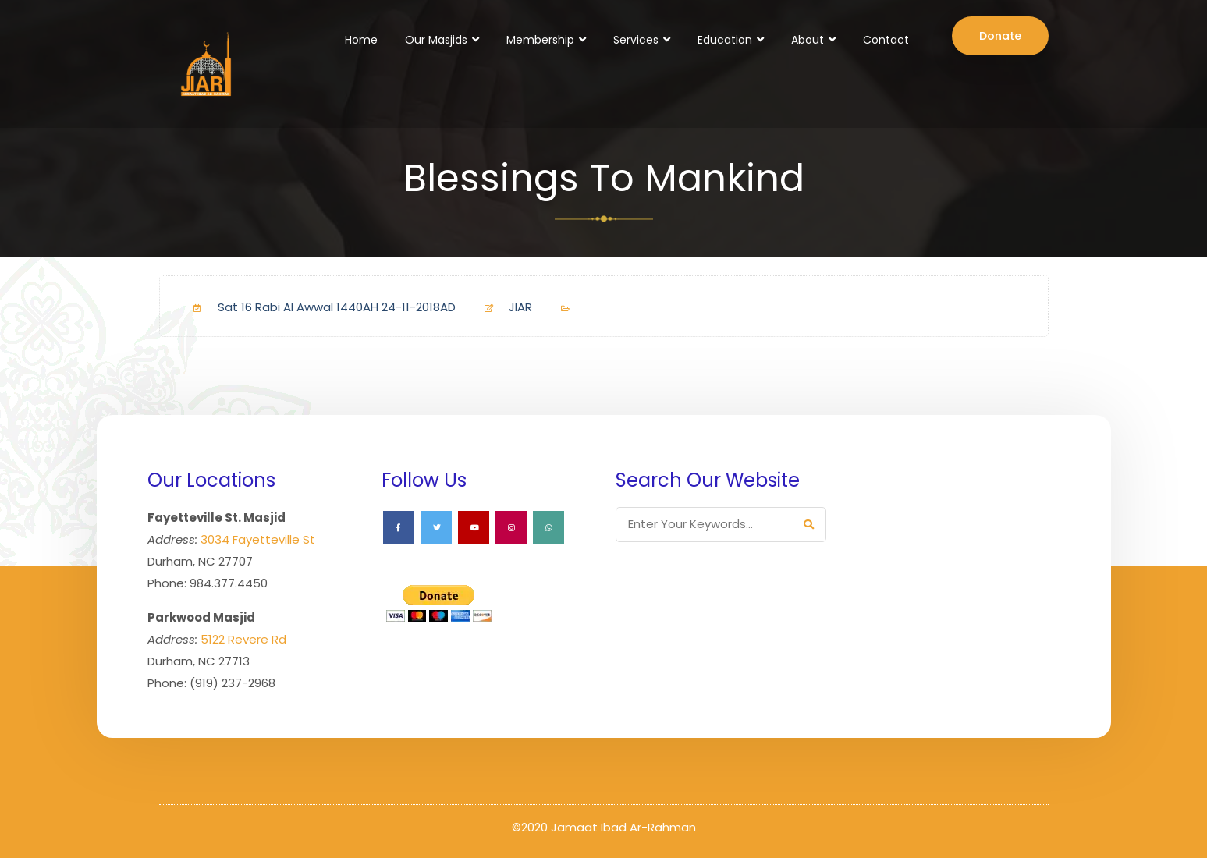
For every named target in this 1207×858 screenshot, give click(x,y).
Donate (1000, 36)
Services (636, 40)
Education (725, 40)
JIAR (502, 307)
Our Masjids (436, 40)
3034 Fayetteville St (258, 539)
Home (361, 40)
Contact (886, 40)
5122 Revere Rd (243, 639)
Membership (540, 40)
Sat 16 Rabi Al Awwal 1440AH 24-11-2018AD (318, 307)
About (807, 40)
